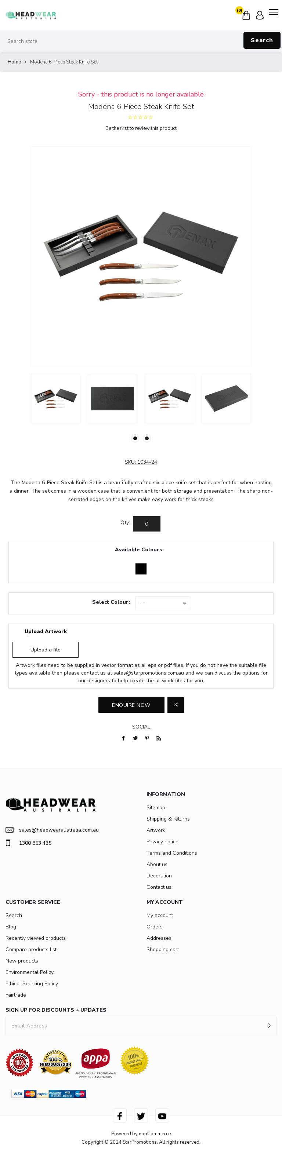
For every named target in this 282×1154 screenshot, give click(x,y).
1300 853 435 (28, 843)
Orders (155, 926)
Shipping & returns (168, 818)
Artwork (156, 830)
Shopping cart (163, 949)
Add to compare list (175, 705)
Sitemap (156, 807)
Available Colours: (139, 549)
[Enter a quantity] (146, 524)
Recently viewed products (36, 938)
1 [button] (135, 438)
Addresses (159, 938)
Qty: (125, 522)
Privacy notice (162, 841)
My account (160, 915)
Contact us (159, 887)
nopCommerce (155, 1134)
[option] (55, 398)
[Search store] (141, 41)
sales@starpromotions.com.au (148, 672)
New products (22, 960)
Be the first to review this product (141, 128)
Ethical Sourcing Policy (32, 983)
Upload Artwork (46, 631)
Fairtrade (16, 995)
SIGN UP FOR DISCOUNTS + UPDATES (56, 1010)
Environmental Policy (30, 972)
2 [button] (147, 438)
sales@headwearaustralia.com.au (52, 829)
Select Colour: (111, 602)
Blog (11, 926)
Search (262, 40)
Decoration (159, 875)
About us (157, 864)
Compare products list (31, 949)
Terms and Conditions (172, 853)
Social (141, 726)
